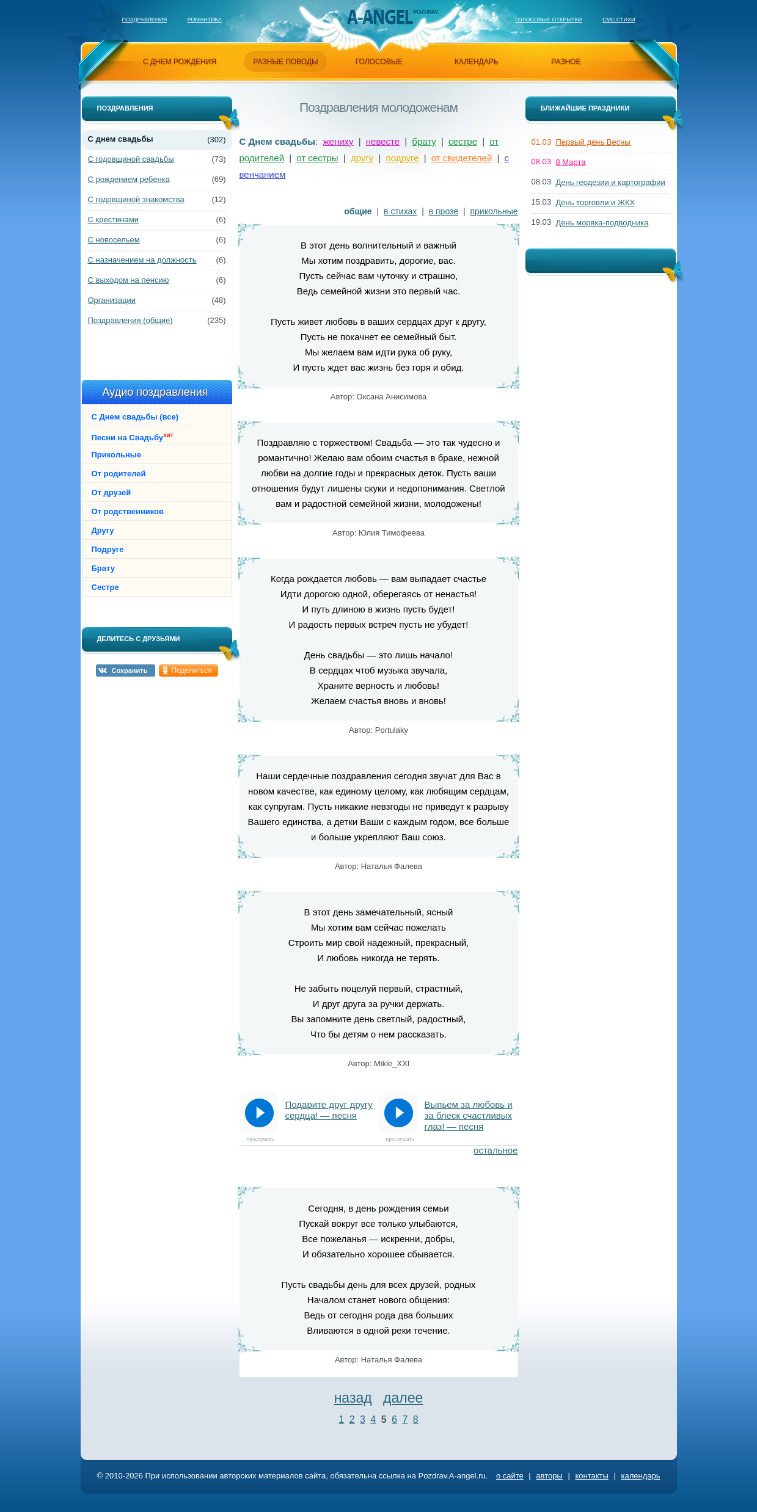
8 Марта (571, 162)
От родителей (119, 473)
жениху (338, 141)
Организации (112, 300)
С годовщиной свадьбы (131, 159)
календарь (477, 61)
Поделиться (192, 670)
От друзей (111, 492)
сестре (462, 141)
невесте (383, 141)
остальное (495, 1150)
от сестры (317, 158)
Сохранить (130, 670)
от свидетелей (461, 158)
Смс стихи (618, 19)
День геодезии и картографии (610, 182)
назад (353, 1398)
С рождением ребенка (129, 179)
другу (362, 158)
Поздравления (144, 19)
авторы (549, 1475)
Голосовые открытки (548, 19)
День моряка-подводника (602, 222)
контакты (591, 1475)
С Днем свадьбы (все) (135, 416)
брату (424, 141)
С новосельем (114, 239)
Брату (103, 568)
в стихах (400, 211)
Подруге (108, 549)
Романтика (205, 19)
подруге (402, 158)
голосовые (379, 61)
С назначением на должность (142, 259)
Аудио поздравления (155, 392)
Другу (103, 530)
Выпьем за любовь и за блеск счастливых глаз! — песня (469, 1115)
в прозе (443, 211)
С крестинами (113, 219)
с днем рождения (179, 61)
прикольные (494, 211)
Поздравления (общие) (130, 320)
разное (565, 61)
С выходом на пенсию (128, 280)
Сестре (105, 587)
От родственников (128, 511)
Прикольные (117, 454)
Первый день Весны (593, 142)
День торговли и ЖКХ (595, 202)
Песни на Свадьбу (133, 437)
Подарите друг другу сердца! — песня (329, 1110)
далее (403, 1398)
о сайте (510, 1475)
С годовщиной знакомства (136, 199)
